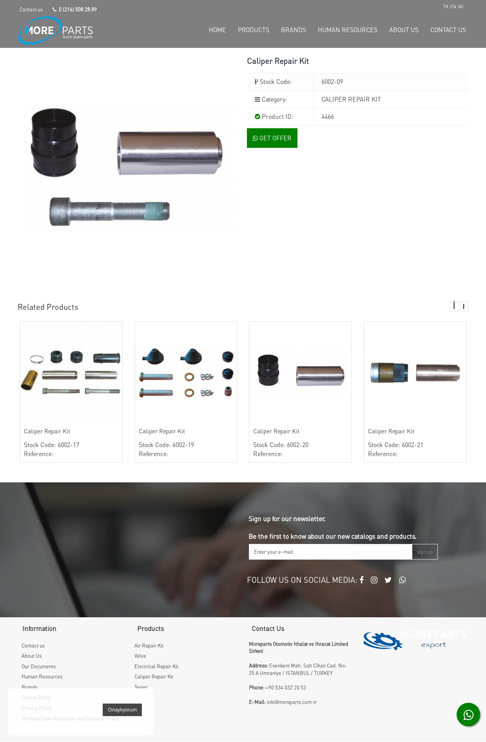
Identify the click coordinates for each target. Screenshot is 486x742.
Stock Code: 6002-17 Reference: (71, 444)
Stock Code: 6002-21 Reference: (415, 444)
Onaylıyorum (122, 710)
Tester (141, 688)
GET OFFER (272, 139)
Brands (30, 688)
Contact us (31, 9)
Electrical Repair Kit (156, 667)
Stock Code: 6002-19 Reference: (186, 444)
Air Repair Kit (148, 646)
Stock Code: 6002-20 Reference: (300, 444)
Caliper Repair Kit (47, 432)
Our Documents (39, 667)
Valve (140, 657)
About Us (32, 657)
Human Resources (42, 678)
